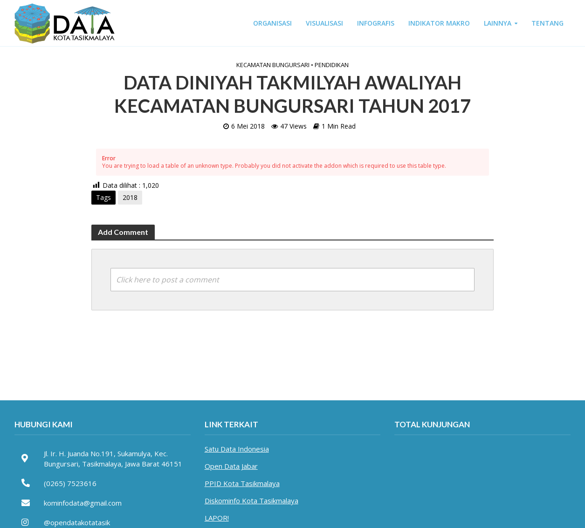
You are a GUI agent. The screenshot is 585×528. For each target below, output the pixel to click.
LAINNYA (497, 23)
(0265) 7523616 (70, 483)
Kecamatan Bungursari (273, 65)
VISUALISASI (324, 23)
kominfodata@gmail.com (83, 502)
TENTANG (547, 23)
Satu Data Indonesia (237, 448)
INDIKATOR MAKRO (439, 23)
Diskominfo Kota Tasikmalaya (251, 500)
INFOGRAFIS (375, 23)
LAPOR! (217, 517)
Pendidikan (332, 65)
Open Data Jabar (231, 466)
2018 (130, 197)
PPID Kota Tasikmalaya (242, 483)
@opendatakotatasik (77, 522)
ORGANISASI (272, 23)
